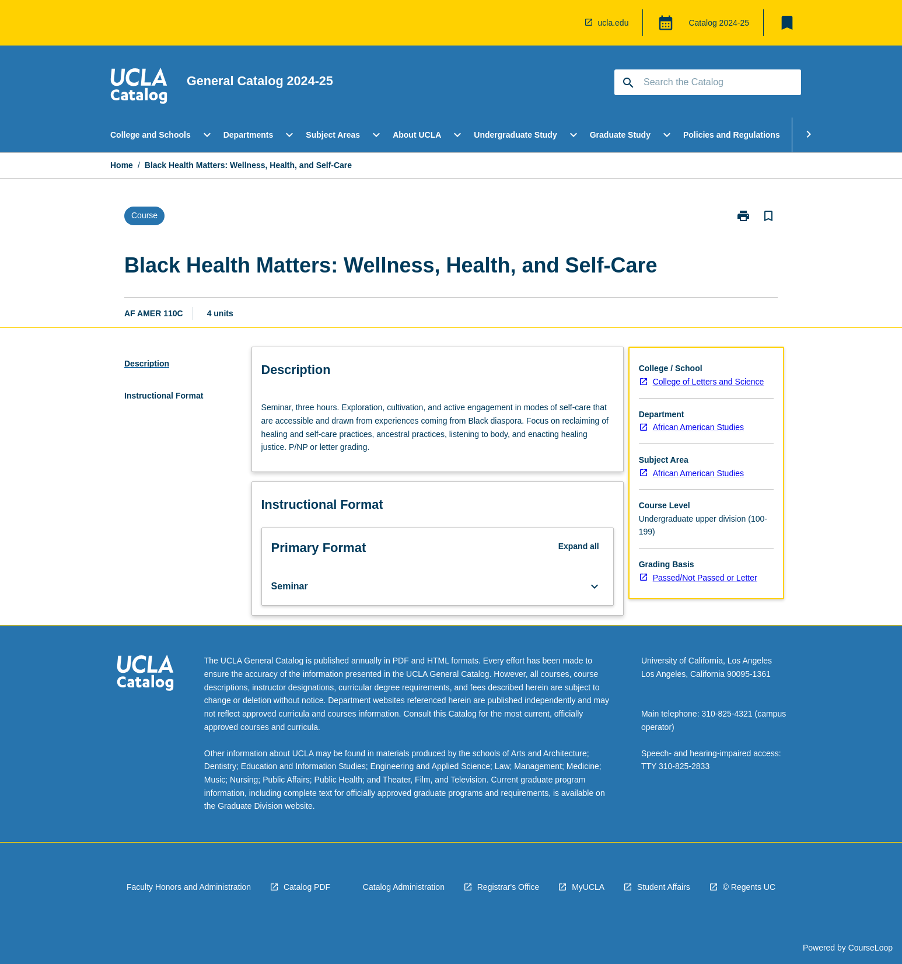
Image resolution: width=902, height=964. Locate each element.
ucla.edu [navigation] (613, 22)
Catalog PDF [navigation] (307, 887)
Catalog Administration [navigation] (404, 887)
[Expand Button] (594, 586)
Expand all (578, 546)
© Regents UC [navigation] (749, 887)
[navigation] (139, 87)
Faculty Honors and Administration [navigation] (189, 887)
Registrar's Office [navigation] (508, 887)
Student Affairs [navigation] (663, 887)
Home (121, 165)
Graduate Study (620, 134)
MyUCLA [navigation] (588, 887)
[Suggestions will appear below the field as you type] (708, 82)
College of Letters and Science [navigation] (708, 381)
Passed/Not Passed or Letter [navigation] (705, 577)
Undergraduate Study (515, 134)
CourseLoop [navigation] (870, 947)
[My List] (787, 23)
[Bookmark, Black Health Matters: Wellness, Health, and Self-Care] (768, 216)
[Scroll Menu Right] (809, 134)
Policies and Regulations (731, 134)
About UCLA (417, 134)
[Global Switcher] (665, 22)
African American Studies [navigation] (698, 427)
